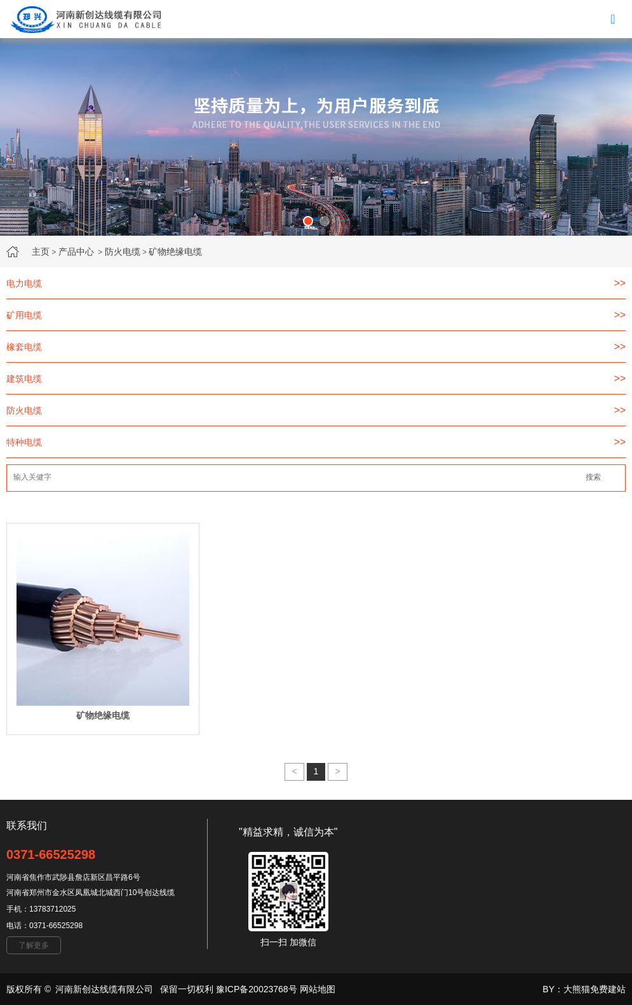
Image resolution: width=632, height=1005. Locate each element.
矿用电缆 (24, 315)
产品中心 (76, 251)
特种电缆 (24, 442)
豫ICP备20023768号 (256, 989)
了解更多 (33, 945)
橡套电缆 (24, 347)
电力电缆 (24, 283)
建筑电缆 (24, 379)
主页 (41, 251)
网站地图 (317, 989)
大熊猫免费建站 (594, 989)
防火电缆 (122, 251)
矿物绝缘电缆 (175, 251)
